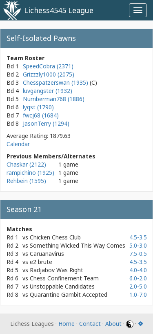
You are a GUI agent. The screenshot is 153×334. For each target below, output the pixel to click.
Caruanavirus (47, 253)
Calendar (18, 144)
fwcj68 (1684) (41, 115)
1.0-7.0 (138, 294)
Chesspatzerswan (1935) (56, 82)
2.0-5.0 (138, 286)
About (113, 323)
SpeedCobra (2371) (48, 66)
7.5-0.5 (138, 253)
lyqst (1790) (38, 107)
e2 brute (41, 262)
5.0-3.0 (138, 245)
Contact (90, 323)
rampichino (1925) (30, 172)
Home (66, 323)
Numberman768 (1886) (53, 99)
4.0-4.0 (138, 270)
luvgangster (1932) (47, 91)
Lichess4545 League (58, 10)
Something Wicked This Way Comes (77, 245)
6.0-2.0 (138, 278)
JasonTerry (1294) (46, 123)
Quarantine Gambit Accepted (68, 294)
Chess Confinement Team (64, 278)
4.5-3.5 (138, 237)
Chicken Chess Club (55, 237)
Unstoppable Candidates (62, 286)
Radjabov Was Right (56, 270)
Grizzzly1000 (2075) (48, 74)
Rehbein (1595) (26, 181)
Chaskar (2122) (26, 164)
